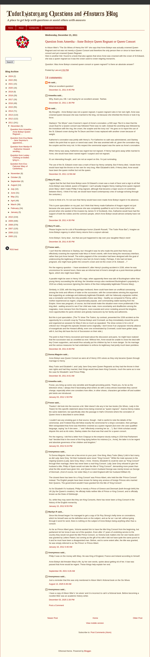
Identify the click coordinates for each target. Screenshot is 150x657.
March (14, 204)
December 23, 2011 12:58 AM (62, 174)
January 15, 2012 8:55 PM (60, 506)
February (15, 208)
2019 (10, 91)
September (16, 181)
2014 (10, 111)
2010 (10, 217)
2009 (10, 221)
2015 (10, 107)
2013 (10, 115)
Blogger (87, 651)
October (15, 177)
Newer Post (52, 618)
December (16, 126)
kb (49, 82)
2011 (10, 122)
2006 (10, 232)
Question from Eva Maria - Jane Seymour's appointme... (21, 140)
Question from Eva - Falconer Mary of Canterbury (19, 166)
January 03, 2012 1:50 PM (60, 397)
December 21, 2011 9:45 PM (61, 90)
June (13, 193)
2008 (10, 225)
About (21, 28)
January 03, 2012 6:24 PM (60, 446)
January (15, 212)
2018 (10, 95)
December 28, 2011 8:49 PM (61, 349)
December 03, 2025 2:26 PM (61, 600)
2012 (10, 119)
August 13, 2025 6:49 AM (60, 584)
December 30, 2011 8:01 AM (61, 376)
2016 (10, 103)
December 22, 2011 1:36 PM (61, 103)
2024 (10, 76)
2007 (10, 228)
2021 (10, 84)
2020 (10, 88)
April (13, 200)
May (13, 196)
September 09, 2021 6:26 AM (62, 571)
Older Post (137, 618)
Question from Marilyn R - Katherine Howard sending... (21, 148)
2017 (10, 99)
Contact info (34, 28)
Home (10, 28)
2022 (10, 80)
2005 (10, 236)
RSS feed (11, 249)
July (13, 189)
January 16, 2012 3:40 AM (60, 547)
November (16, 173)
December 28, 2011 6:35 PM (61, 242)
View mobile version (95, 623)
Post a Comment (56, 605)
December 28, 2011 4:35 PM (61, 220)
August (14, 185)
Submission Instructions (54, 28)
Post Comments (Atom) (101, 632)
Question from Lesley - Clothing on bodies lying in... (20, 157)
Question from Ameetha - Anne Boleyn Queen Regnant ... (21, 131)
